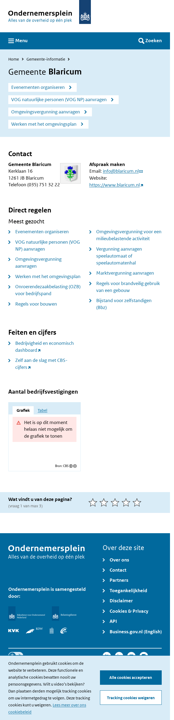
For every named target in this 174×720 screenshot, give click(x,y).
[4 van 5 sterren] (127, 502)
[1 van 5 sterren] (93, 502)
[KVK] (13, 631)
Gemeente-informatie (45, 59)
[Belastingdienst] (64, 613)
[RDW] (34, 631)
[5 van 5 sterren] (138, 502)
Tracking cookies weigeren (131, 697)
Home (13, 59)
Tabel (42, 410)
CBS (66, 466)
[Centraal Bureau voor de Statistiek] (51, 631)
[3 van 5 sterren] (116, 502)
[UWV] (63, 631)
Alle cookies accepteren (130, 677)
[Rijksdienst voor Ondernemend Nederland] (26, 613)
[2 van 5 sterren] (104, 502)
